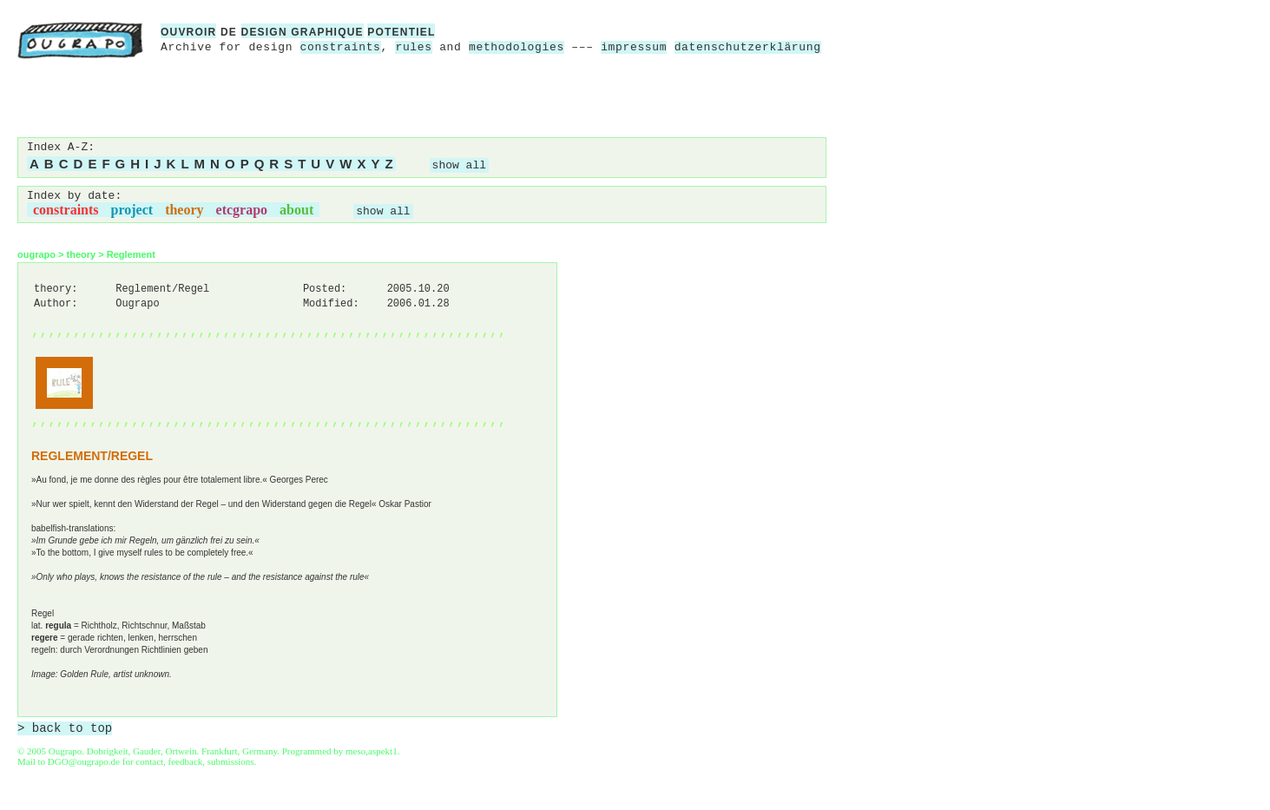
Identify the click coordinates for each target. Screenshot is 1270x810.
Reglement (131, 254)
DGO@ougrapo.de (84, 761)
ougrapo (36, 254)
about (296, 209)
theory (184, 209)
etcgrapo (242, 209)
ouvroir (188, 32)
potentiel (401, 32)
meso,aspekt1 (371, 751)
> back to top (64, 728)
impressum (634, 47)
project (132, 209)
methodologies (516, 47)
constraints (340, 47)
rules (413, 47)
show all (459, 165)
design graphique (302, 32)
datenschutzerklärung (747, 47)
